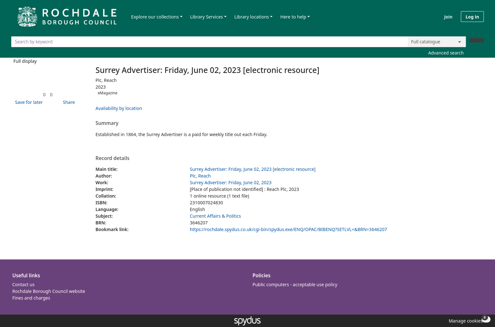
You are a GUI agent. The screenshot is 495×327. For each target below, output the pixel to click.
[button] (28, 102)
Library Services (206, 17)
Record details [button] (112, 158)
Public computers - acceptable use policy (294, 284)
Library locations (251, 17)
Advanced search (446, 53)
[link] (44, 94)
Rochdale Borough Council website (48, 291)
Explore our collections (155, 17)
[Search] (476, 40)
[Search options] (437, 41)
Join (448, 17)
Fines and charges (31, 298)
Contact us (23, 284)
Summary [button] (106, 123)
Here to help (293, 17)
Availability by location (118, 108)
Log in (472, 17)
